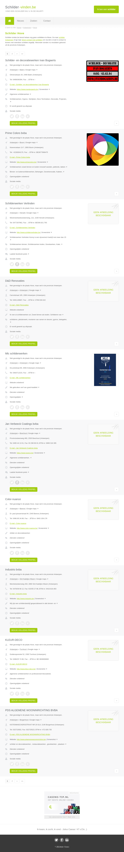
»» (22, 54)
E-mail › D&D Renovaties (19, 305)
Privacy (66, 846)
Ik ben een (106, 9)
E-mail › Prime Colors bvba (20, 157)
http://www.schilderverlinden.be (28, 232)
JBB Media (59, 846)
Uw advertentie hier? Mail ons (62, 817)
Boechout (23, 433)
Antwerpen (14, 70)
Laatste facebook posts (19, 254)
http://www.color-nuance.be (27, 528)
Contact (47, 21)
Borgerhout (24, 720)
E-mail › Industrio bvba (18, 594)
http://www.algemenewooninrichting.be (31, 739)
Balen (22, 70)
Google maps (31, 70)
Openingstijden (16, 397)
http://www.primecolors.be (26, 162)
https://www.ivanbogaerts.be (27, 89)
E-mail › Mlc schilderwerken (20, 378)
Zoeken (33, 21)
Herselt (22, 213)
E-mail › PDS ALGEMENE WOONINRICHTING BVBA (30, 734)
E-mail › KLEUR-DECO (18, 664)
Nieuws (20, 21)
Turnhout (23, 649)
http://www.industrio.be (25, 599)
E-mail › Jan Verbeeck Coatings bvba (24, 448)
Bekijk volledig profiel (23, 123)
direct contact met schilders (32, 40)
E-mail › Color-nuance (18, 523)
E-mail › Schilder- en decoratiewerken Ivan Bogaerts (29, 85)
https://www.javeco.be (25, 453)
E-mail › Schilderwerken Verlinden (22, 228)
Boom (22, 142)
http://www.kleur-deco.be (26, 669)
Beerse (22, 509)
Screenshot (44, 89)
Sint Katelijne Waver (27, 579)
